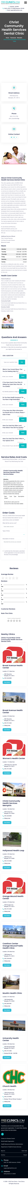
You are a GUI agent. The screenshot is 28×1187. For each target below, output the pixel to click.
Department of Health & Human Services (11, 1147)
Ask (22, 362)
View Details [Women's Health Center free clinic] (7, 773)
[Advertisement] (14, 64)
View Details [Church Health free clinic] (7, 1105)
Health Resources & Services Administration (12, 1144)
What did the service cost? (10, 523)
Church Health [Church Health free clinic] (9, 1086)
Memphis (19, 37)
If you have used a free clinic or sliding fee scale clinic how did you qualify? (13, 384)
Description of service (8, 538)
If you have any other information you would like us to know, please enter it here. (13, 412)
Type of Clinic (6, 531)
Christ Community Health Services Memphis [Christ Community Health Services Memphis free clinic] (11, 803)
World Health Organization (7, 1141)
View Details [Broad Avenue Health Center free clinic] (7, 682)
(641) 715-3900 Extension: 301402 (16, 8)
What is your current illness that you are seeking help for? (13, 370)
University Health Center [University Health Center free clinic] (11, 1039)
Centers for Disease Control (8, 1138)
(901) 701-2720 (14, 116)
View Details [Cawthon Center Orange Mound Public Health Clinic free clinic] (7, 965)
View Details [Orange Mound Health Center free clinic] (7, 915)
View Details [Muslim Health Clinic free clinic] (7, 1010)
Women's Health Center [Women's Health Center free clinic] (14, 758)
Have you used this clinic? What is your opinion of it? (13, 439)
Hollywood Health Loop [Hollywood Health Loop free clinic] (13, 850)
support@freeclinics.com (16, 10)
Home (7, 37)
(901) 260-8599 (13, 118)
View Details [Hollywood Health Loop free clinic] (7, 867)
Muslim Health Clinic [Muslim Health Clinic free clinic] (12, 993)
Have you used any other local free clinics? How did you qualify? (13, 426)
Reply (22, 376)
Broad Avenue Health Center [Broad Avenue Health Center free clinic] (13, 666)
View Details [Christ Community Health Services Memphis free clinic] (7, 822)
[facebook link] (2, 1134)
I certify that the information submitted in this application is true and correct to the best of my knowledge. (14, 552)
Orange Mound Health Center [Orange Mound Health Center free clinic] (13, 897)
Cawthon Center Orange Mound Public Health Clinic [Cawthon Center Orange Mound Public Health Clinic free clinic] (13, 945)
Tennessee (13, 37)
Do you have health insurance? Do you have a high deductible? (13, 398)
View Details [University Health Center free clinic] (7, 1057)
